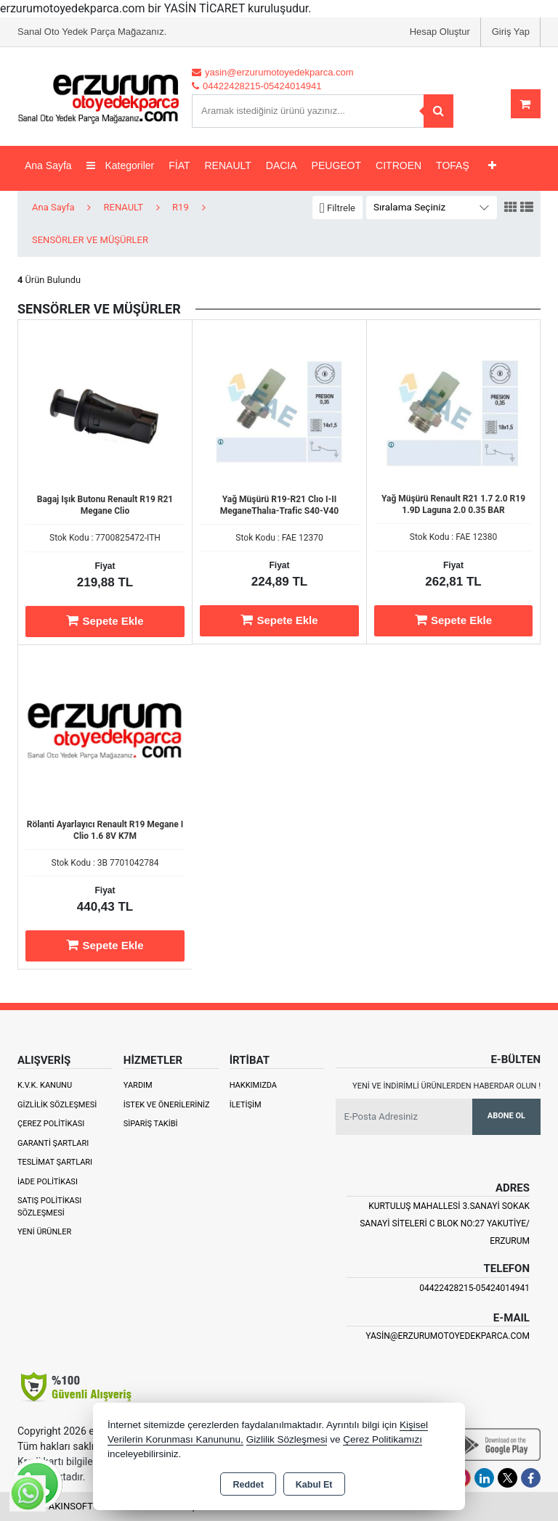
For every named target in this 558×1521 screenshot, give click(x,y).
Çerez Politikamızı (382, 1439)
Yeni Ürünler (44, 1232)
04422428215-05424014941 (474, 1288)
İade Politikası (47, 1181)
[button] (337, 208)
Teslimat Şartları (54, 1162)
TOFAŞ (452, 165)
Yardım (138, 1085)
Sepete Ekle (104, 620)
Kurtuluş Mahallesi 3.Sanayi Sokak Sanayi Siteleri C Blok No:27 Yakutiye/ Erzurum (445, 1223)
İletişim (246, 1105)
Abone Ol (506, 1115)
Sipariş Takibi (151, 1123)
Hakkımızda (253, 1085)
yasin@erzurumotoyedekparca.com (447, 1336)
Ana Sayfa (48, 165)
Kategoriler (120, 165)
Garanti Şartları (53, 1143)
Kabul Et (314, 1485)
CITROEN (398, 165)
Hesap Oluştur (440, 31)
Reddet (247, 1485)
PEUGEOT (336, 165)
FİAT (179, 165)
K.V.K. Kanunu (44, 1085)
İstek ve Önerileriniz (167, 1105)
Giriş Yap (511, 31)
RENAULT (228, 165)
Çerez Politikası (50, 1123)
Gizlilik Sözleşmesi (57, 1105)
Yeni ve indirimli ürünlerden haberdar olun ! (446, 1086)
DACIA (281, 165)
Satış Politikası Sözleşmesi (49, 1207)
